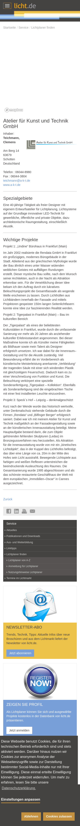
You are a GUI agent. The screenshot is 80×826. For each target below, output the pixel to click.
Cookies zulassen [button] (59, 816)
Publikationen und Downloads (23, 536)
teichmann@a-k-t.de (16, 180)
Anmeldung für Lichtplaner (23, 566)
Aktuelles (11, 530)
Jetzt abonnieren (20, 653)
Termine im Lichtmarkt (18, 578)
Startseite (9, 27)
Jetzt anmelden (19, 730)
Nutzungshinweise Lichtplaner (25, 572)
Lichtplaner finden (43, 27)
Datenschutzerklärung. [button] (19, 788)
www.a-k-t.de (11, 185)
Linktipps (11, 548)
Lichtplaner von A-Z (19, 560)
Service (24, 27)
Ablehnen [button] (31, 816)
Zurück (7, 499)
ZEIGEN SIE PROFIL (24, 704)
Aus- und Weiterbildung (19, 542)
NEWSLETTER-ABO (24, 627)
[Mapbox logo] (13, 110)
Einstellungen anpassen (20, 799)
